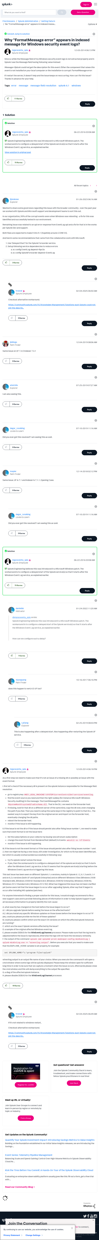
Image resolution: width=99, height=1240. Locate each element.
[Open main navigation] (95, 4)
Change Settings (33, 1235)
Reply (87, 104)
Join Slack (74, 1083)
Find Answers (9, 21)
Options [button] (91, 24)
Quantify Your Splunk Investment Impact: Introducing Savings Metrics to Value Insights (50, 1139)
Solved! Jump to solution (18, 34)
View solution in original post (18, 152)
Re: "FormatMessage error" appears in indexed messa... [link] (30, 24)
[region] (37, 1232)
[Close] (72, 1228)
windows (76, 85)
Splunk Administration (28, 21)
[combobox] (34, 12)
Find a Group (26, 1118)
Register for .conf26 (26, 1085)
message (23, 85)
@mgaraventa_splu (21, 617)
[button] (93, 34)
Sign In (86, 4)
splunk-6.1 (64, 85)
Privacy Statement (12, 1235)
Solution (11, 123)
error (14, 85)
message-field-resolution (43, 85)
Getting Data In (48, 21)
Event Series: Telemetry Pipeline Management (28, 1155)
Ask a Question (83, 12)
